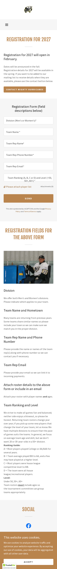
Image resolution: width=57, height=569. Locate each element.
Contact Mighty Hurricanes (24, 89)
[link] (28, 10)
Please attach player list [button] (18, 186)
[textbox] (28, 120)
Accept (28, 561)
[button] (7, 25)
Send (28, 198)
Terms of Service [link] (30, 211)
